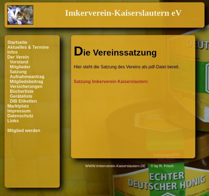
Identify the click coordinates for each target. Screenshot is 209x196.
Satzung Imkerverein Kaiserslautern (111, 81)
